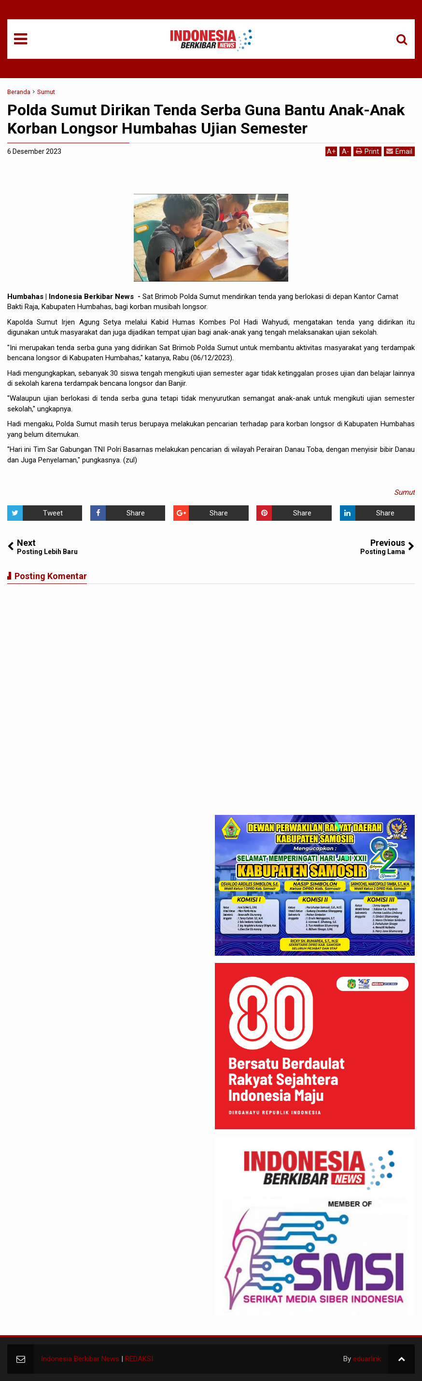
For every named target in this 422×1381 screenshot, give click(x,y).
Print (367, 151)
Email (399, 151)
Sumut (404, 492)
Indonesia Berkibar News (80, 1358)
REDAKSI (139, 1358)
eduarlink (367, 1358)
